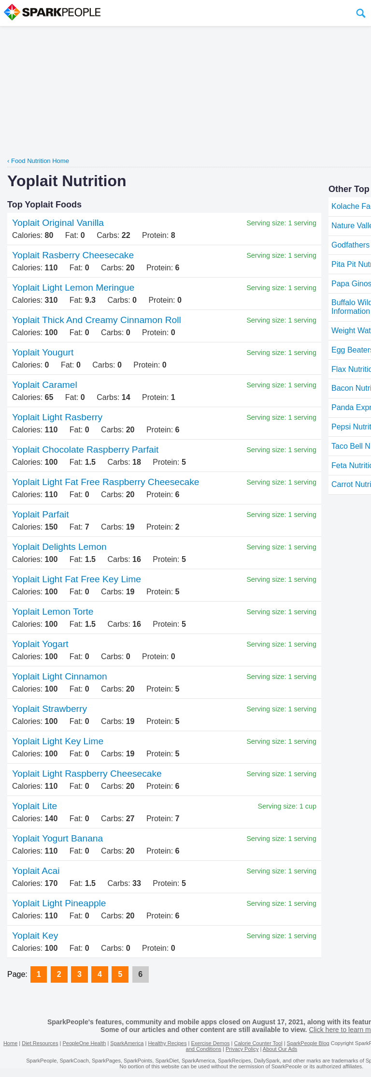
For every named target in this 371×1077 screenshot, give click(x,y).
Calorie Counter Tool (258, 1043)
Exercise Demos (210, 1043)
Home (10, 1043)
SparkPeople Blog (308, 1043)
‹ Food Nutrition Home (38, 160)
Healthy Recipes (167, 1043)
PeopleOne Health (84, 1043)
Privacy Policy (242, 1049)
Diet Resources (40, 1043)
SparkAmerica (126, 1043)
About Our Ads (280, 1049)
